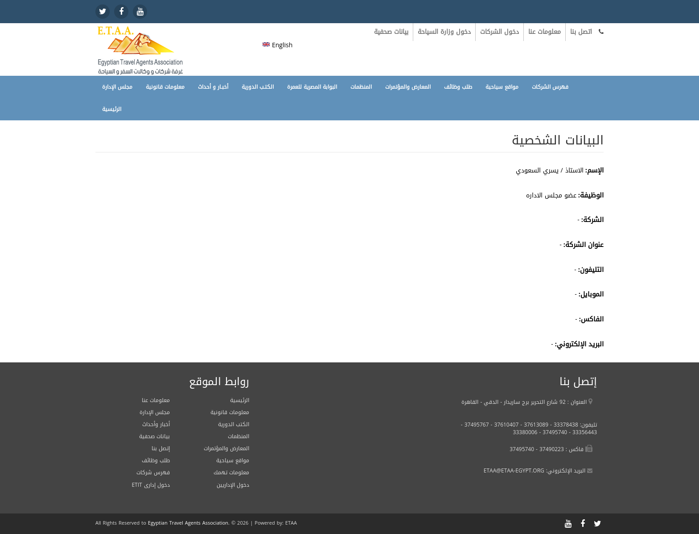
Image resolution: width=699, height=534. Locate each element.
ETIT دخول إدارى (150, 485)
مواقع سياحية (501, 87)
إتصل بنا (161, 448)
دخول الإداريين (233, 485)
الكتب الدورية (233, 424)
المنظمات (361, 87)
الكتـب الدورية (258, 87)
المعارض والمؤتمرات (408, 87)
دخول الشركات (499, 32)
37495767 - (475, 425)
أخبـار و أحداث (213, 87)
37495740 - (552, 432)
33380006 (525, 432)
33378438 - (563, 425)
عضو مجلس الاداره (551, 195)
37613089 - (533, 425)
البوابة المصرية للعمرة (312, 87)
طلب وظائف (458, 87)
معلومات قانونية (165, 87)
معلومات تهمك (231, 472)
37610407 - (504, 425)
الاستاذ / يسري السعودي (550, 170)
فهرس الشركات (550, 87)
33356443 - (582, 432)
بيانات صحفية (391, 32)
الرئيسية (111, 109)
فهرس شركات (153, 472)
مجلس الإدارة (117, 87)
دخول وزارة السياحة (444, 32)
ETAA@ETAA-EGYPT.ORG (514, 471)
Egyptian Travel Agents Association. (189, 523)
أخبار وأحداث (156, 424)
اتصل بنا (581, 32)
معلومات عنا (544, 32)
